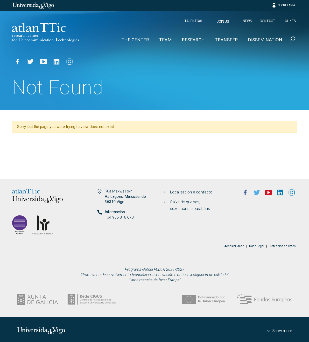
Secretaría (283, 5)
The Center (135, 40)
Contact (267, 21)
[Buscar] (292, 39)
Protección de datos (282, 246)
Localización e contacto (191, 192)
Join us (223, 21)
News (247, 21)
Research (193, 40)
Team (165, 40)
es (294, 21)
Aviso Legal (256, 246)
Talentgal (193, 21)
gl (287, 21)
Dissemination (265, 40)
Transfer (226, 40)
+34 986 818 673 (119, 217)
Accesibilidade (234, 246)
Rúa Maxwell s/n (118, 191)
